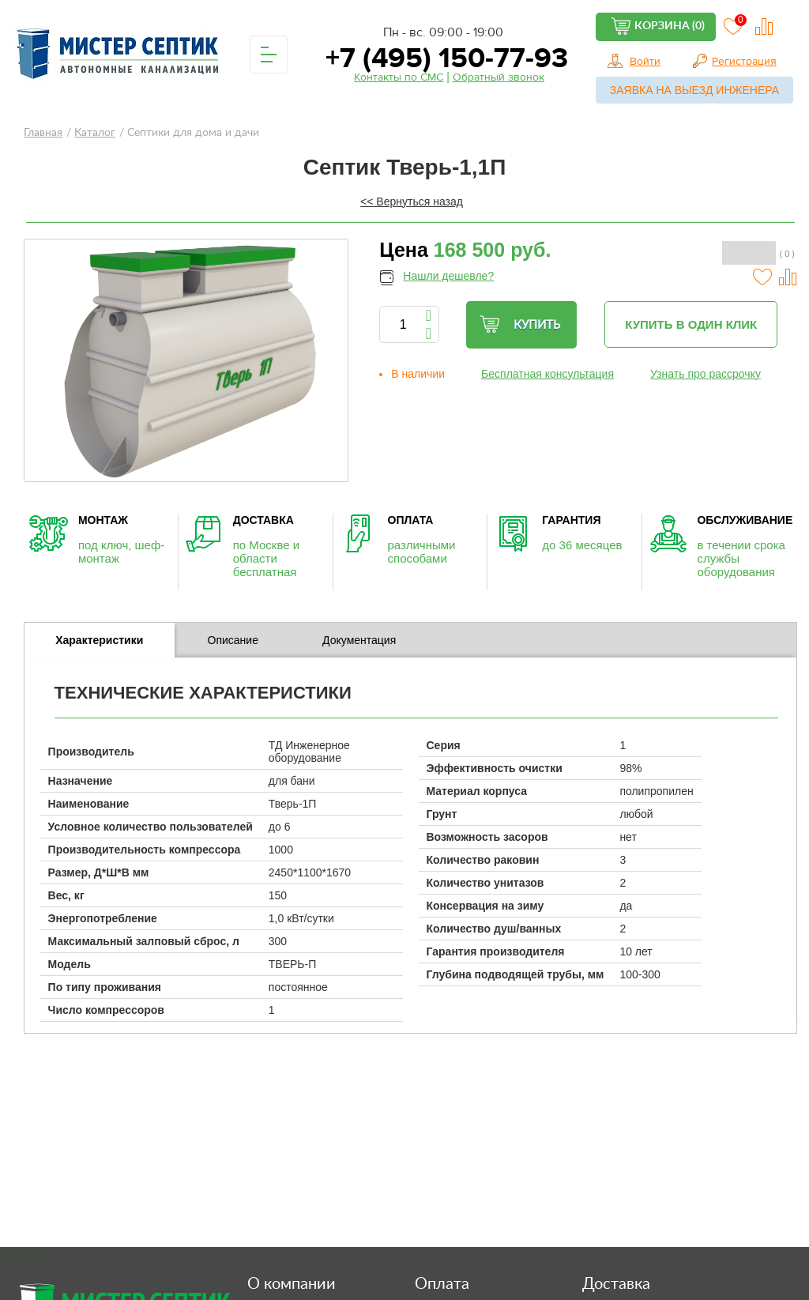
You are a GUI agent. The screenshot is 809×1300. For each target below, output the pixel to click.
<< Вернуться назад (411, 201)
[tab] (99, 640)
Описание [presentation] (233, 640)
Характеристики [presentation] (99, 640)
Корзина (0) (669, 26)
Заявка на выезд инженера (694, 90)
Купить (520, 324)
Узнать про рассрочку (705, 373)
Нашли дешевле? (448, 275)
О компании (291, 1284)
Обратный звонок (498, 77)
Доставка (616, 1284)
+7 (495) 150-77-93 (443, 58)
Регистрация (744, 62)
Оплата (442, 1284)
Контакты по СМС (398, 77)
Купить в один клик (691, 324)
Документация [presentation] (359, 640)
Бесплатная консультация (547, 373)
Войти (645, 62)
